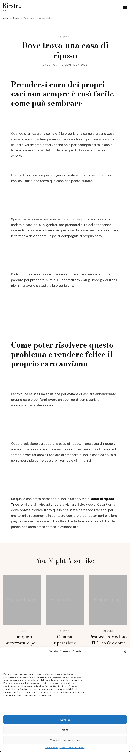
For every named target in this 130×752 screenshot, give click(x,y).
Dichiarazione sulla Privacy (72, 747)
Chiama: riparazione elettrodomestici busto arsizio (65, 646)
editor (52, 64)
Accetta (65, 719)
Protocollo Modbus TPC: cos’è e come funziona (108, 642)
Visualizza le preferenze (65, 740)
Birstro (12, 5)
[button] (125, 651)
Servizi (65, 37)
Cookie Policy (51, 747)
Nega (65, 730)
